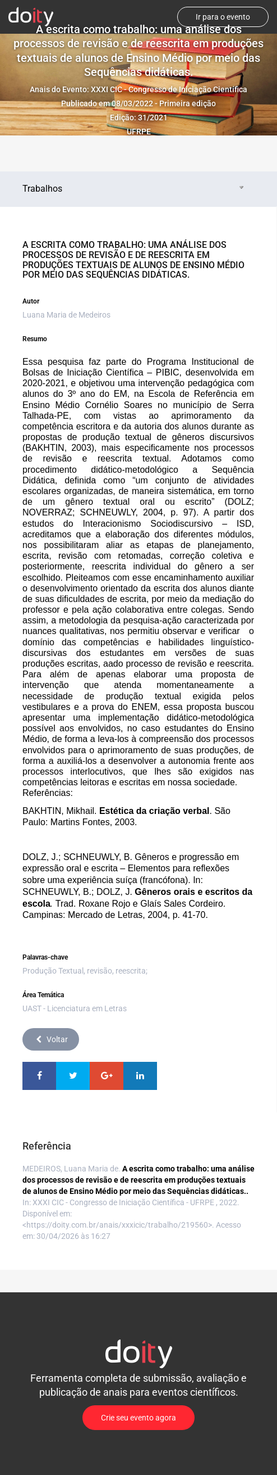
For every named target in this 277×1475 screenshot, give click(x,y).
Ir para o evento (223, 16)
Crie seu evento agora (138, 1417)
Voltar (51, 1039)
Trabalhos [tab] (134, 188)
